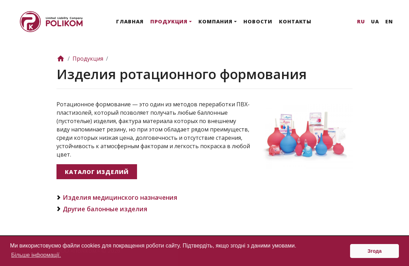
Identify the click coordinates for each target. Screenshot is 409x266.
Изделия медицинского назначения (120, 197)
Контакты (295, 21)
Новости (257, 21)
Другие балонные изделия (105, 209)
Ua (375, 21)
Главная (130, 21)
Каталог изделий (97, 172)
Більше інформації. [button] (36, 255)
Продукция (169, 21)
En (389, 21)
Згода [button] (375, 251)
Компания (215, 21)
